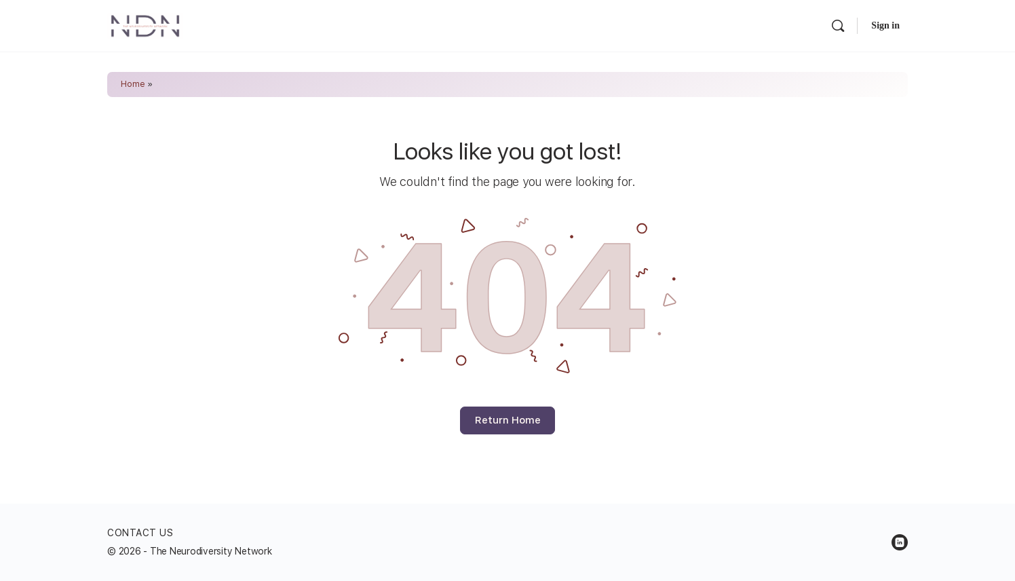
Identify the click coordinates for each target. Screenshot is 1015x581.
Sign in (885, 25)
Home (133, 84)
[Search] (837, 26)
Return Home (508, 420)
